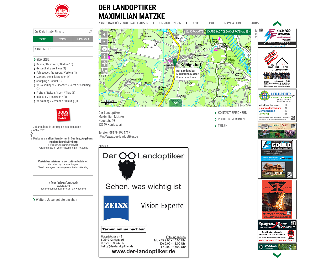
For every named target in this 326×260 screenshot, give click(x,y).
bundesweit (83, 39)
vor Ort (43, 39)
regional (63, 39)
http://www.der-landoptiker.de (118, 136)
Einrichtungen (170, 23)
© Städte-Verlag (244, 105)
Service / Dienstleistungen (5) (53, 76)
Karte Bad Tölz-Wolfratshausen (123, 23)
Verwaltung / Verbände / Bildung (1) (57, 101)
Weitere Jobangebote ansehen (56, 200)
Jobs (255, 23)
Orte (195, 23)
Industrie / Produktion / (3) (51, 96)
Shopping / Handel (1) (49, 81)
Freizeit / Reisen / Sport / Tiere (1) (55, 92)
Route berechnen (186, 77)
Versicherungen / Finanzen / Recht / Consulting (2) (63, 86)
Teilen (222, 126)
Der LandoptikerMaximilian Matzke (132, 12)
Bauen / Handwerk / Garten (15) (54, 64)
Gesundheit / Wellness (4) (51, 68)
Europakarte (194, 31)
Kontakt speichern (232, 113)
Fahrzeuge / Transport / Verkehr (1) (56, 72)
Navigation (232, 23)
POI (211, 23)
